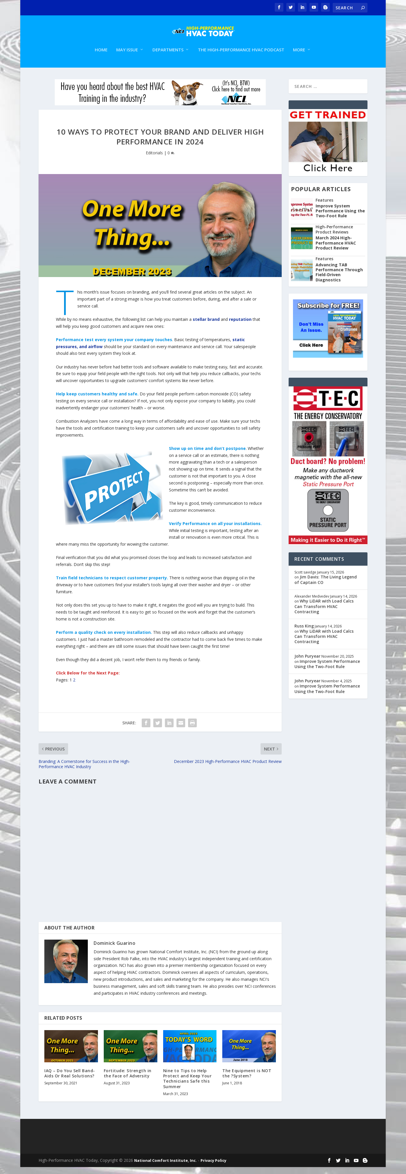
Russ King (304, 633)
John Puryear (307, 663)
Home (101, 56)
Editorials (154, 159)
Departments (167, 56)
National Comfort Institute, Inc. (165, 1167)
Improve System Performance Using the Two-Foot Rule (340, 217)
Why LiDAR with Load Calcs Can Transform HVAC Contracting (324, 613)
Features (324, 207)
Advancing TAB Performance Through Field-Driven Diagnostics (339, 279)
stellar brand (206, 326)
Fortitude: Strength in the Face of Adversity (128, 1080)
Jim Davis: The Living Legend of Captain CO (325, 586)
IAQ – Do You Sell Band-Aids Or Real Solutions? (69, 1080)
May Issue (127, 56)
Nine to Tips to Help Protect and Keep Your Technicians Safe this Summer (187, 1085)
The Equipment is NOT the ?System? (246, 1080)
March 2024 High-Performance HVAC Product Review (336, 249)
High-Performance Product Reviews (334, 236)
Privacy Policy (213, 1167)
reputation (241, 326)
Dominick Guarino (114, 950)
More (299, 56)
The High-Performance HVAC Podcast (241, 56)
